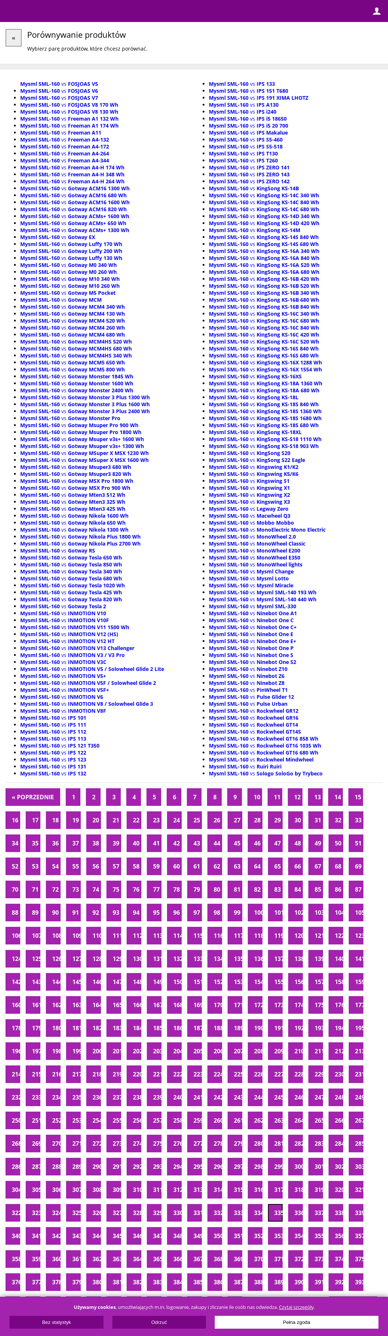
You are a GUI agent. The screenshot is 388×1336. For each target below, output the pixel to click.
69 (358, 866)
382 (137, 1282)
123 (359, 936)
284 (339, 1143)
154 (258, 982)
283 (319, 1143)
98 (217, 913)
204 (177, 1051)
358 (16, 1259)
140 (339, 959)
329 (157, 1213)
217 (76, 1074)
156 (298, 982)
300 (298, 1167)
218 (97, 1074)
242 (218, 1097)
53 (35, 866)
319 (319, 1190)
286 (16, 1167)
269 (36, 1143)
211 (319, 1051)
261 (238, 1120)
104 (339, 913)
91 (75, 913)
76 (136, 889)
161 (36, 1005)
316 (258, 1190)
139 (319, 959)
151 (197, 982)
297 (238, 1167)
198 (56, 1051)
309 (117, 1190)
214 (16, 1074)
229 (319, 1074)
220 (137, 1074)
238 (137, 1097)
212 (339, 1051)
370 (258, 1259)
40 (136, 843)
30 (297, 820)
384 (177, 1282)
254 (97, 1120)
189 (238, 1028)
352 (258, 1236)
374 (339, 1259)
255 (117, 1120)
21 (116, 820)
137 (278, 959)
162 (56, 1005)
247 (319, 1097)
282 (298, 1143)
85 (318, 889)
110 (97, 936)
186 (177, 1028)
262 (258, 1120)
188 (218, 1028)
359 (36, 1259)
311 (157, 1190)
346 (137, 1236)
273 (117, 1143)
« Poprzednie (33, 797)
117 (238, 936)
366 (177, 1259)
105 (359, 913)
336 (298, 1213)
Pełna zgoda (296, 1322)
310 (137, 1190)
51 (358, 843)
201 (117, 1051)
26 (217, 820)
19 (75, 820)
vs (59, 83)
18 (55, 820)
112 (137, 936)
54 (55, 866)
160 (16, 1005)
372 (298, 1259)
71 (35, 889)
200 (97, 1051)
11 (277, 797)
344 (97, 1236)
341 (36, 1236)
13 (317, 797)
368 (218, 1259)
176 (339, 1005)
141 (359, 959)
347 (157, 1236)
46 (257, 843)
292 (137, 1167)
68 (338, 866)
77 (156, 889)
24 (176, 820)
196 (16, 1051)
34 (15, 843)
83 (277, 889)
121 (319, 936)
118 (258, 936)
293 (157, 1167)
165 (117, 1005)
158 (339, 982)
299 (278, 1167)
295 (197, 1167)
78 (176, 889)
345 (117, 1236)
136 (258, 959)
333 (238, 1213)
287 (36, 1167)
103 (319, 913)
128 (97, 959)
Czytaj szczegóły (296, 1307)
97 (196, 913)
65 (277, 866)
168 (177, 1005)
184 (137, 1028)
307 (76, 1190)
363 (117, 1259)
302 (339, 1167)
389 (278, 1282)
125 (36, 959)
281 (278, 1143)
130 (137, 959)
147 (117, 982)
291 (117, 1167)
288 (56, 1167)
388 (258, 1282)
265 (319, 1120)
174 (298, 1005)
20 (96, 820)
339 (359, 1213)
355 (319, 1236)
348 (177, 1236)
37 (75, 843)
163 (76, 1005)
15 (358, 797)
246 (298, 1097)
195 (359, 1028)
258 (177, 1120)
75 (116, 889)
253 (76, 1120)
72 (55, 889)
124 (16, 959)
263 (278, 1120)
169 (197, 1005)
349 (197, 1236)
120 (298, 936)
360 (56, 1259)
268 (16, 1143)
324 (56, 1213)
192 (298, 1028)
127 (76, 959)
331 (197, 1213)
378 (56, 1282)
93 (116, 913)
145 (76, 982)
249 (359, 1097)
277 (197, 1143)
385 (197, 1282)
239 (157, 1097)
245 (278, 1097)
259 (197, 1120)
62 (217, 866)
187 (197, 1028)
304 (16, 1190)
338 (339, 1213)
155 (278, 982)
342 (56, 1236)
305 (36, 1190)
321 (359, 1190)
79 (196, 889)
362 (97, 1259)
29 (277, 820)
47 (277, 843)
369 (238, 1259)
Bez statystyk (56, 1322)
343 (76, 1236)
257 (157, 1120)
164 (97, 1005)
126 (56, 959)
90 (55, 913)
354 (298, 1236)
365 (157, 1259)
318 (298, 1190)
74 (96, 889)
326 (97, 1213)
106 (16, 936)
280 (258, 1143)
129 (117, 959)
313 (197, 1190)
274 (137, 1143)
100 (258, 913)
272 (97, 1143)
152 (218, 982)
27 (237, 820)
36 (55, 843)
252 (56, 1120)
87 (358, 889)
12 (297, 797)
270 (56, 1143)
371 (278, 1259)
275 (157, 1143)
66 (297, 866)
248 (339, 1097)
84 (297, 889)
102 (298, 913)
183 (117, 1028)
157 (319, 982)
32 (338, 820)
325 (76, 1213)
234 (56, 1097)
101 (278, 913)
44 (217, 843)
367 (197, 1259)
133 (197, 959)
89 (35, 913)
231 (359, 1074)
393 (359, 1282)
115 (197, 936)
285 (359, 1143)
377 (36, 1282)
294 (177, 1167)
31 (318, 820)
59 (156, 866)
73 (75, 889)
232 (16, 1097)
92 (96, 913)
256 (137, 1120)
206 (218, 1051)
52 (15, 866)
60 (176, 866)
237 (117, 1097)
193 (319, 1028)
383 (157, 1282)
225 (238, 1074)
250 (16, 1120)
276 (177, 1143)
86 (338, 889)
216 (56, 1074)
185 (157, 1028)
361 (76, 1259)
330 (177, 1213)
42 (176, 843)
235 (76, 1097)
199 (76, 1051)
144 (56, 982)
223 (197, 1074)
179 (36, 1028)
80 (217, 889)
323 (36, 1213)
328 (137, 1213)
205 (197, 1051)
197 (36, 1051)
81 (237, 889)
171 (238, 1005)
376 (16, 1282)
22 (136, 820)
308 (97, 1190)
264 (298, 1120)
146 (97, 982)
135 (238, 959)
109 (76, 936)
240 (177, 1097)
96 (176, 913)
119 (278, 936)
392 (339, 1282)
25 (196, 820)
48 (297, 843)
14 (337, 797)
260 (218, 1120)
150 (177, 982)
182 (97, 1028)
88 (15, 913)
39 (116, 843)
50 (338, 843)
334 (258, 1213)
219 (117, 1074)
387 (238, 1282)
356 (339, 1236)
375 (359, 1259)
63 (237, 866)
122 (339, 936)
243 (238, 1097)
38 (96, 843)
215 (36, 1074)
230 (339, 1074)
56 (96, 866)
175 (319, 1005)
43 (196, 843)
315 (238, 1190)
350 (218, 1236)
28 (257, 820)
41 (156, 843)
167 (157, 1005)
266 (339, 1120)
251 (36, 1120)
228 (298, 1074)
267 (359, 1120)
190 (258, 1028)
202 (137, 1051)
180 (56, 1028)
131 (157, 959)
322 (16, 1213)
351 (238, 1236)
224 (218, 1074)
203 (157, 1051)
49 (318, 843)
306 (56, 1190)
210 (298, 1051)
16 (15, 820)
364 (137, 1259)
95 (156, 913)
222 (177, 1074)
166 (137, 1005)
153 (238, 982)
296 (218, 1167)
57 (116, 866)
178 (16, 1028)
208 (258, 1051)
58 (136, 866)
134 (218, 959)
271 (76, 1143)
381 (117, 1282)
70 (15, 889)
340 (16, 1236)
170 (218, 1005)
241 (197, 1097)
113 (157, 936)
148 (137, 982)
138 (298, 959)
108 (56, 936)
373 (319, 1259)
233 (36, 1097)
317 (278, 1190)
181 (76, 1028)
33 (358, 820)
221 (157, 1074)
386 (218, 1282)
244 (258, 1097)
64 (257, 866)
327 (117, 1213)
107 (36, 936)
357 (359, 1236)
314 (218, 1190)
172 (258, 1005)
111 (117, 936)
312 (177, 1190)
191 (278, 1028)
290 (97, 1167)
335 (278, 1213)
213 (359, 1051)
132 (177, 959)
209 (278, 1051)
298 (258, 1167)
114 (177, 936)
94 (136, 913)
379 (76, 1282)
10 (257, 797)
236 (97, 1097)
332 (218, 1213)
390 (298, 1282)
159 (359, 982)
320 (339, 1190)
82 (257, 889)
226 (258, 1074)
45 (237, 843)
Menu (11, 11)
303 (359, 1167)
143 (36, 982)
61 (196, 866)
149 (157, 982)
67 (318, 866)
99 (237, 913)
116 (218, 936)
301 (319, 1167)
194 (339, 1028)
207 (238, 1051)
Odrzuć (159, 1322)
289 (76, 1167)
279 (238, 1143)
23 (156, 820)
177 (359, 1005)
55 (75, 866)
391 (319, 1282)
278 (218, 1143)
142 (16, 982)
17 (35, 820)
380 (97, 1282)
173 (278, 1005)
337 (319, 1213)
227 (278, 1074)
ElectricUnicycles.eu (53, 12)
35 (35, 843)
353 (278, 1236)
